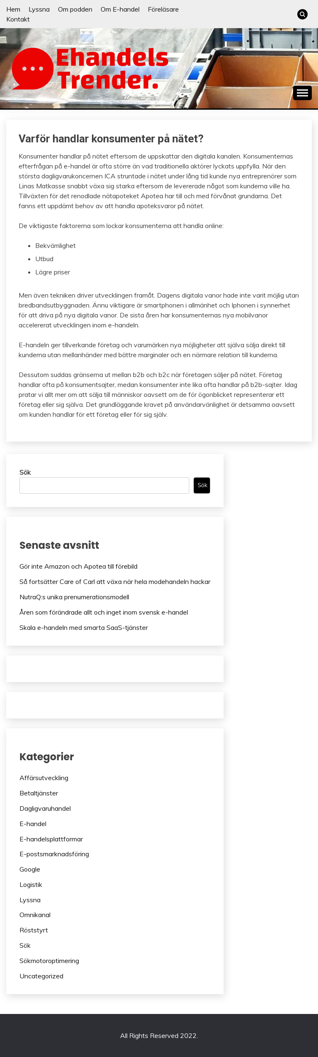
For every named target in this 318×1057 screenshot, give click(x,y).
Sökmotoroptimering (49, 960)
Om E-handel (120, 9)
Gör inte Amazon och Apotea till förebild (78, 566)
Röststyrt (33, 930)
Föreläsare (163, 9)
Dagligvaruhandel (45, 808)
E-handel (32, 823)
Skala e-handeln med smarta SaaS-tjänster (83, 627)
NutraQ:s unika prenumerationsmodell (74, 597)
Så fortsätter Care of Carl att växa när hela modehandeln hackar (114, 581)
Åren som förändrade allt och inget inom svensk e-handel (103, 612)
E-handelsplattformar (51, 839)
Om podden (75, 9)
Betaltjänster (38, 793)
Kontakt (18, 19)
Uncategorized (41, 976)
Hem (13, 9)
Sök (25, 472)
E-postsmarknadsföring (54, 854)
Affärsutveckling (43, 778)
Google (29, 869)
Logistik (30, 884)
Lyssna (39, 9)
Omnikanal (35, 914)
